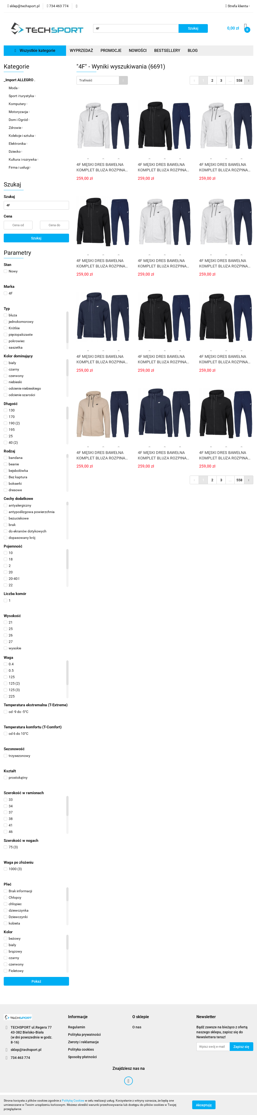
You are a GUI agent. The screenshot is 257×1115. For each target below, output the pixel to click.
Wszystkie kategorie (35, 50)
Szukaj (36, 238)
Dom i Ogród (19, 120)
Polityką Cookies (73, 1100)
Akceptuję (204, 1105)
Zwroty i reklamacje (83, 1042)
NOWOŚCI (138, 50)
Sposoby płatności (82, 1057)
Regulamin (76, 1027)
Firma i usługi (20, 167)
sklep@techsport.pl (26, 1050)
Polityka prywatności (84, 1035)
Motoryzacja (19, 112)
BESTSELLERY (167, 50)
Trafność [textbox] (85, 80)
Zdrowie (16, 128)
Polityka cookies (81, 1049)
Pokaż (36, 981)
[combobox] (102, 80)
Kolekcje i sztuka (22, 136)
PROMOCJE (111, 50)
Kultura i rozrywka (23, 159)
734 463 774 (20, 1058)
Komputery (18, 104)
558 (239, 80)
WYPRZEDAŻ (81, 50)
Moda (14, 88)
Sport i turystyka (22, 96)
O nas (136, 1027)
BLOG (193, 50)
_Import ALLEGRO (19, 80)
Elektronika (18, 144)
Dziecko (15, 151)
